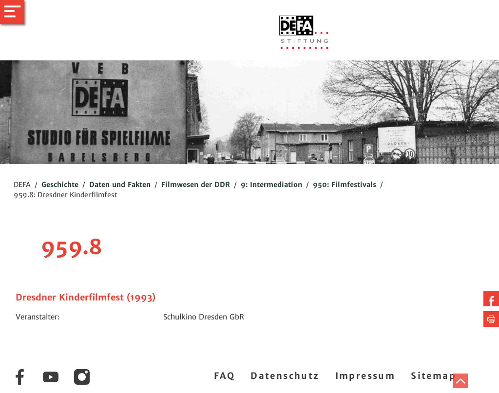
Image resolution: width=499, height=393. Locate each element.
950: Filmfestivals (344, 184)
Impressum (365, 375)
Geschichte (59, 184)
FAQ (224, 375)
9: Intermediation (271, 184)
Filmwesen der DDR (195, 184)
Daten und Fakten (120, 184)
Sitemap (433, 375)
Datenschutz (284, 375)
